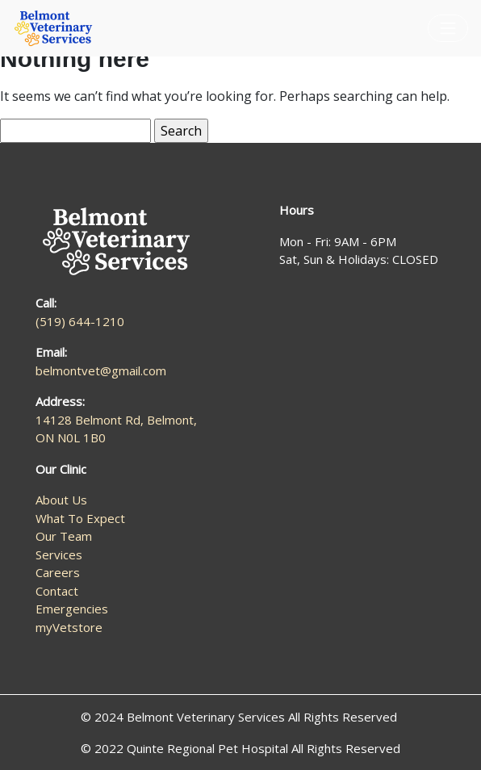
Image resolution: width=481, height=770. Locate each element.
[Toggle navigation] (448, 28)
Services (59, 554)
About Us (61, 500)
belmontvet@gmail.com (101, 370)
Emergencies (72, 609)
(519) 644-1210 (80, 321)
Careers (58, 572)
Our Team (64, 536)
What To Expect (80, 518)
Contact (57, 591)
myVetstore (69, 627)
